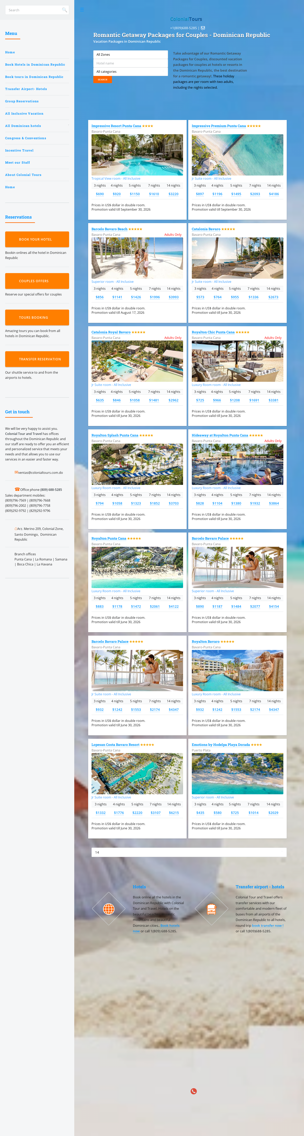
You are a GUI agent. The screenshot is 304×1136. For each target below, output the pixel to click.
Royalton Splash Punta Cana (115, 435)
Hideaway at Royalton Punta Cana (220, 435)
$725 (200, 400)
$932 (100, 709)
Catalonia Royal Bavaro (111, 332)
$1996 (155, 297)
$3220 (174, 193)
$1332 (101, 812)
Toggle (82, 9)
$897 (200, 193)
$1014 (254, 812)
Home (10, 52)
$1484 (236, 606)
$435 (200, 812)
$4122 (174, 606)
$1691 (254, 400)
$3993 (174, 297)
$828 (200, 503)
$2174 (155, 709)
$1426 (136, 297)
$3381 (274, 400)
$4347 (174, 709)
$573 (200, 297)
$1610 (154, 193)
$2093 (255, 193)
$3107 (156, 812)
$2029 (273, 812)
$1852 (155, 503)
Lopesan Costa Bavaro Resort (115, 744)
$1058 (135, 400)
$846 (117, 400)
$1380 (236, 503)
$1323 (136, 503)
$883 (100, 606)
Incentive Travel (19, 150)
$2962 (174, 400)
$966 (217, 400)
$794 (100, 503)
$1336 (254, 297)
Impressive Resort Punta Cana (116, 126)
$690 (100, 193)
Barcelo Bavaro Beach (109, 229)
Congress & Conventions (25, 138)
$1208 (235, 400)
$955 (235, 297)
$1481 (154, 400)
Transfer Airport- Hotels (26, 89)
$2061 (155, 606)
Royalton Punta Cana (109, 538)
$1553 (136, 709)
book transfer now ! (268, 925)
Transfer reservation (41, 359)
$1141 (117, 297)
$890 (200, 606)
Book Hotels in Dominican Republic (35, 64)
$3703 (174, 503)
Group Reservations (22, 101)
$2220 (137, 812)
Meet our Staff (17, 162)
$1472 (136, 606)
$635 (100, 400)
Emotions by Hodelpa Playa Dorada (221, 744)
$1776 (119, 812)
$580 (218, 812)
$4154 (274, 606)
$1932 (255, 503)
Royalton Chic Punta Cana (213, 332)
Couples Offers (35, 281)
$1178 (117, 606)
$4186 (274, 193)
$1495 (236, 193)
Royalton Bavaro (206, 641)
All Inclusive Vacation (24, 113)
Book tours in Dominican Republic (34, 77)
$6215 (174, 812)
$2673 (273, 297)
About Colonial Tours (23, 175)
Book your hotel (36, 239)
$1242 (117, 709)
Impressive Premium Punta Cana (219, 126)
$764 (218, 297)
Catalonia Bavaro (206, 229)
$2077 (255, 606)
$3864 (274, 503)
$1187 (217, 606)
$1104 (217, 503)
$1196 (217, 193)
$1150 (135, 193)
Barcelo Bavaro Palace (210, 538)
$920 (117, 193)
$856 (100, 297)
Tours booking (34, 317)
